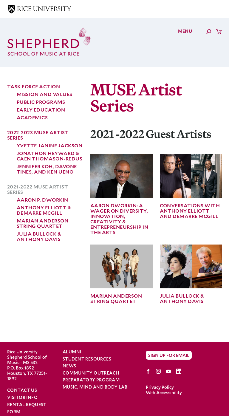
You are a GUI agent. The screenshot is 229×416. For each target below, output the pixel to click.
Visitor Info (22, 397)
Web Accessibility (164, 392)
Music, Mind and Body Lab (95, 387)
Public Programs (41, 102)
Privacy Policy (160, 387)
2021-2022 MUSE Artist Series (37, 189)
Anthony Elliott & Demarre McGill (44, 210)
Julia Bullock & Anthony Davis (39, 236)
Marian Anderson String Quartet (42, 223)
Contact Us (22, 390)
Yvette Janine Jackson (49, 145)
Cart (219, 31)
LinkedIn (178, 371)
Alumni (72, 352)
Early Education (41, 109)
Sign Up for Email (168, 355)
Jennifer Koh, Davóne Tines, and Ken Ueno (47, 169)
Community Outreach (91, 373)
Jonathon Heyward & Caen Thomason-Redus (49, 156)
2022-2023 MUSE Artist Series (38, 135)
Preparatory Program (91, 380)
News (69, 366)
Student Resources (87, 359)
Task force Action (33, 86)
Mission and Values (44, 94)
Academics (32, 117)
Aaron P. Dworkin (42, 200)
